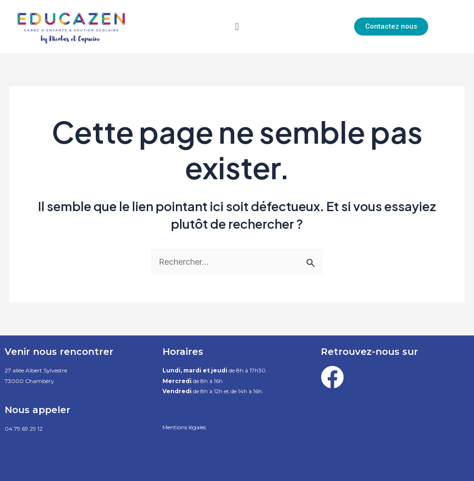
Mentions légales (184, 427)
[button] (236, 26)
